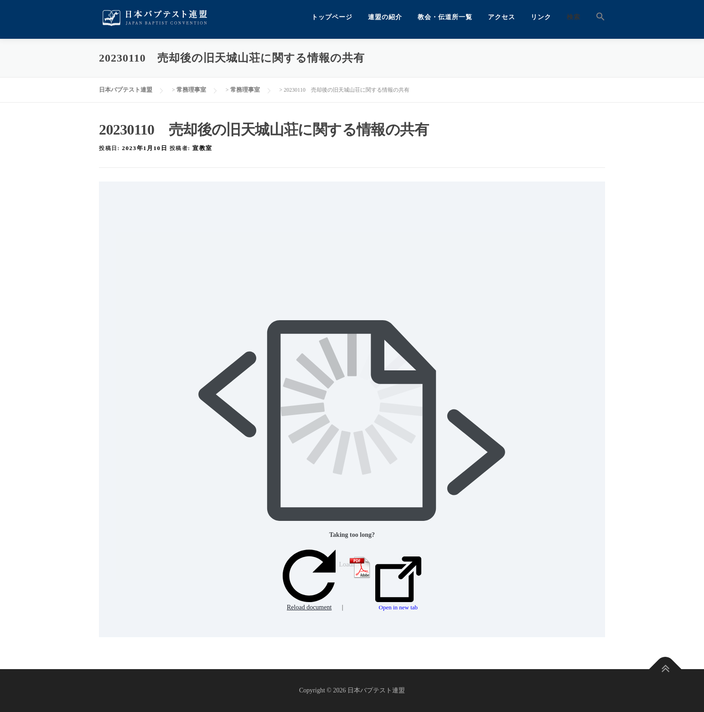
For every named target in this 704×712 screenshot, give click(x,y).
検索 (573, 17)
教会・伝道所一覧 (445, 17)
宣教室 (202, 148)
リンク (541, 17)
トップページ (331, 17)
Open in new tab (398, 583)
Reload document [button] (309, 580)
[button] (596, 17)
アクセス (501, 17)
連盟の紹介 (385, 17)
